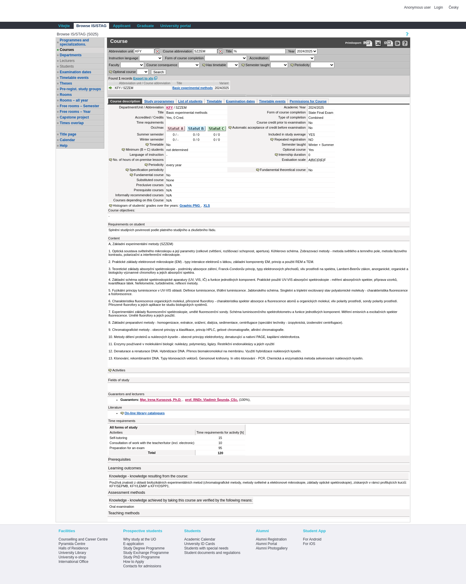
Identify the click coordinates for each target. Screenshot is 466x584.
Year (291, 51)
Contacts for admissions (142, 566)
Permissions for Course (308, 101)
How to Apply (133, 562)
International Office (74, 562)
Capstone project (74, 117)
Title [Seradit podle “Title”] (179, 83)
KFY (169, 107)
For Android (312, 539)
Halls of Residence (73, 548)
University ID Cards (199, 544)
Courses (67, 50)
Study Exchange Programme (146, 553)
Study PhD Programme (141, 557)
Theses (66, 83)
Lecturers (67, 61)
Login (438, 7)
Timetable (214, 101)
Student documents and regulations (212, 553)
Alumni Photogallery (272, 548)
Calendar (67, 140)
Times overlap (72, 123)
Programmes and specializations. (74, 42)
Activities (118, 370)
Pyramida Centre (72, 544)
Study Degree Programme (143, 548)
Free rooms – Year (75, 112)
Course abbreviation (177, 51)
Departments (70, 55)
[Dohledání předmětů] (220, 51)
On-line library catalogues (145, 413)
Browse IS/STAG (91, 26)
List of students (190, 101)
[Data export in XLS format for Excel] (378, 43)
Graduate (145, 26)
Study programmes (159, 101)
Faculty (114, 65)
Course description (125, 101)
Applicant (121, 26)
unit (121, 51)
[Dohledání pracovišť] (157, 51)
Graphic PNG (190, 205)
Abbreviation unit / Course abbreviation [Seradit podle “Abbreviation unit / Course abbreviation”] (144, 83)
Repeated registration (290, 139)
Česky (454, 7)
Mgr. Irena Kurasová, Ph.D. (160, 399)
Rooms (66, 95)
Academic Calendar (199, 539)
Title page (68, 134)
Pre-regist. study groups (80, 89)
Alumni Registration (271, 539)
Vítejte (64, 26)
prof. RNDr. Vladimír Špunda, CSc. (211, 399)
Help (63, 146)
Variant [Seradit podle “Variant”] (224, 83)
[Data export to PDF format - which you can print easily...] (367, 43)
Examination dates (75, 72)
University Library (72, 553)
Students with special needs (206, 548)
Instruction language (123, 58)
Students (67, 66)
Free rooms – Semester (79, 106)
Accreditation (259, 58)
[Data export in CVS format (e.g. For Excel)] (388, 43)
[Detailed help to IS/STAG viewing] (405, 43)
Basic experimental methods (192, 88)
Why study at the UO (139, 539)
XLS (207, 205)
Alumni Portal (266, 544)
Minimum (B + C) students (144, 149)
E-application (133, 544)
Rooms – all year (74, 100)
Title (229, 51)
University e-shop (72, 557)
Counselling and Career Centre (83, 539)
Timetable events (74, 78)
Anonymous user (418, 7)
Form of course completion (184, 58)
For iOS (309, 544)
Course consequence (162, 65)
